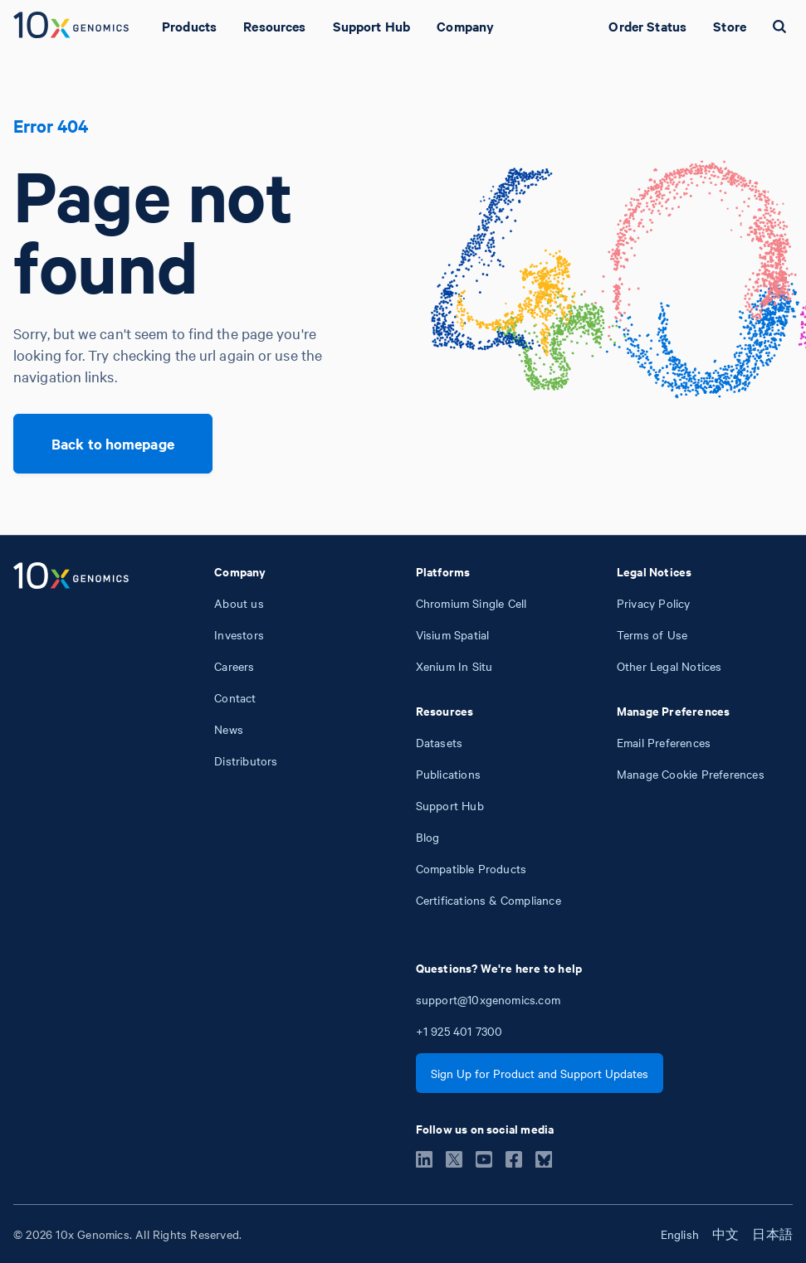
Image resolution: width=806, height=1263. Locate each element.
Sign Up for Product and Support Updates (539, 1073)
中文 (725, 1234)
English (680, 1234)
